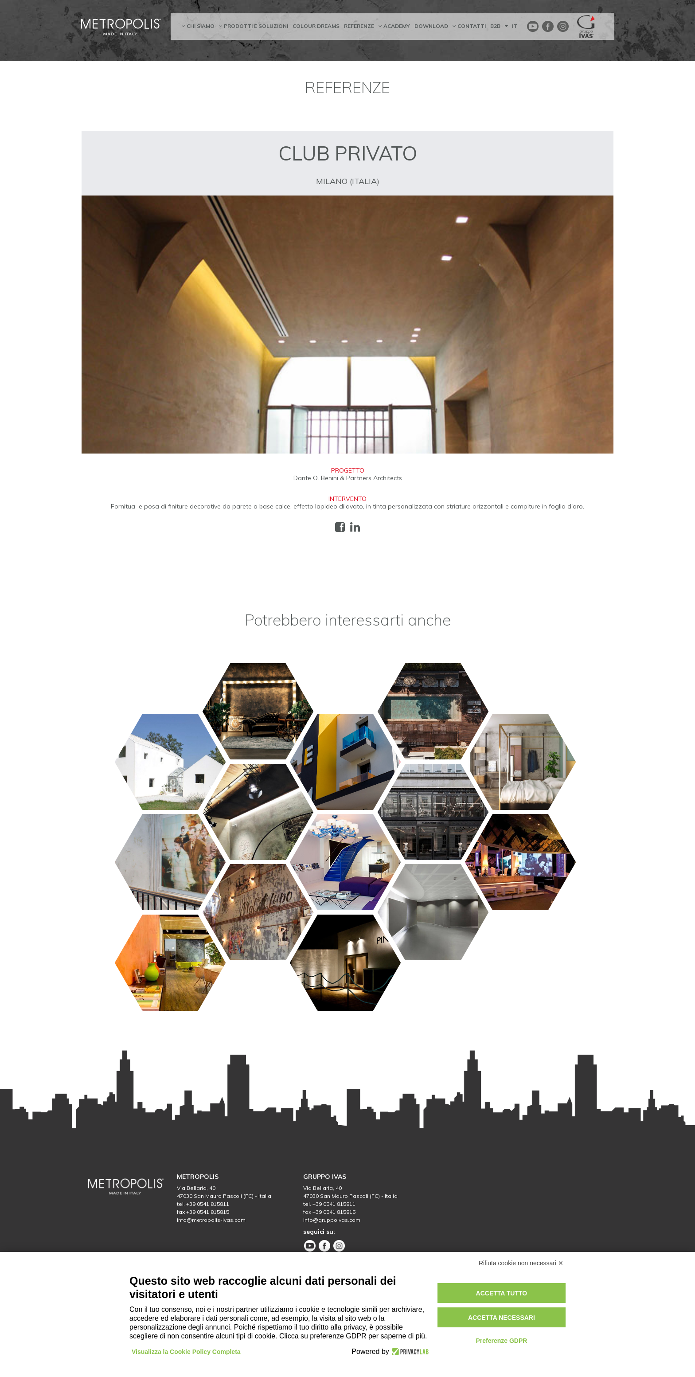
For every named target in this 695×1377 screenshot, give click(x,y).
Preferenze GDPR (501, 1340)
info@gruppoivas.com (331, 1220)
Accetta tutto (501, 1293)
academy (394, 26)
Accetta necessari (501, 1317)
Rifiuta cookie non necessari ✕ (521, 1263)
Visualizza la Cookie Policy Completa (186, 1351)
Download (431, 26)
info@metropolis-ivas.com (211, 1220)
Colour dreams (316, 26)
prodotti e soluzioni (253, 26)
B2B (495, 26)
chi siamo (198, 26)
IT (511, 26)
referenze (359, 26)
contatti (469, 26)
